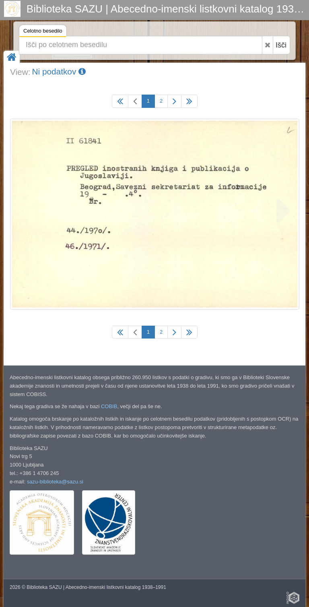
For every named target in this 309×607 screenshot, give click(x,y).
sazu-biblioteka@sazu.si (55, 482)
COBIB (109, 406)
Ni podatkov (59, 71)
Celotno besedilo (42, 32)
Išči (281, 45)
